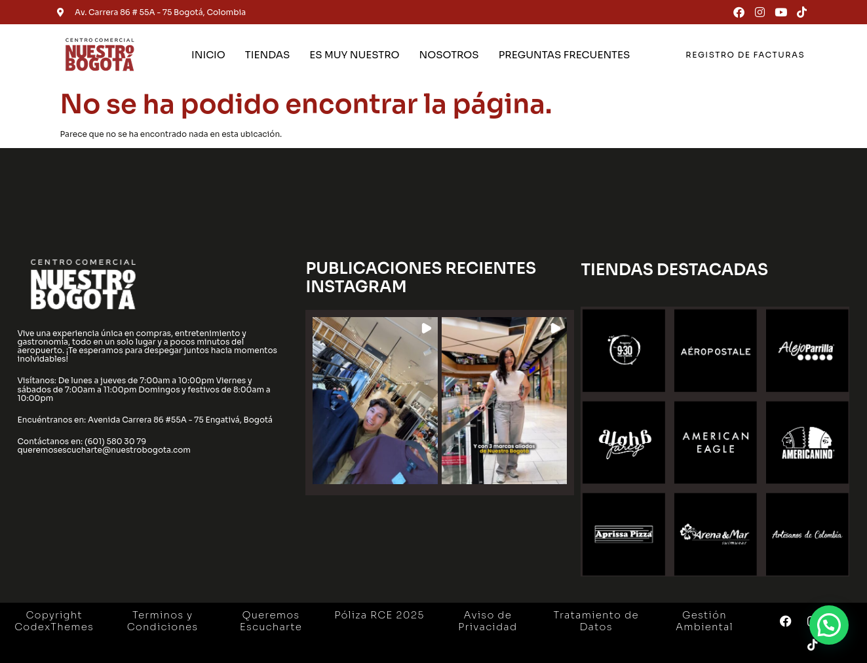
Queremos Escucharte (271, 621)
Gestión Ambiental (704, 621)
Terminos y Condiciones (163, 621)
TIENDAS (267, 54)
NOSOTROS (448, 54)
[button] (375, 400)
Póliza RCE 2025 (379, 615)
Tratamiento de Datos (595, 621)
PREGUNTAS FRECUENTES (564, 54)
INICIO (208, 54)
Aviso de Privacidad (487, 621)
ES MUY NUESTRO (354, 54)
